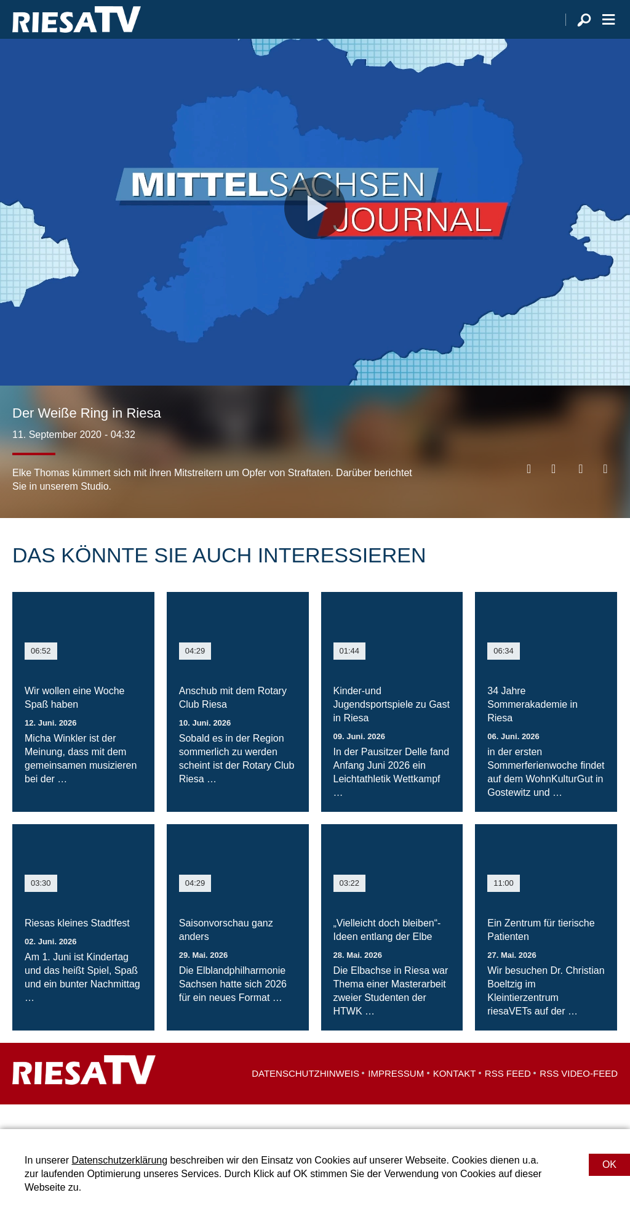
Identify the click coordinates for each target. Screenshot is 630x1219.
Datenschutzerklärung (119, 1160)
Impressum (396, 1098)
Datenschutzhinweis (305, 1098)
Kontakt (454, 1098)
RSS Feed (508, 1098)
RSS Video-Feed (579, 1098)
